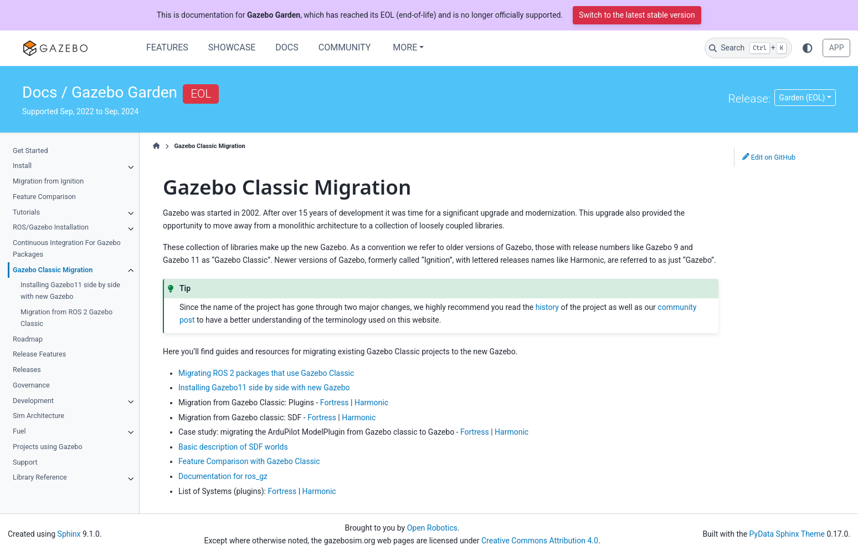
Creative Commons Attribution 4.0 (539, 540)
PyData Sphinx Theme (787, 533)
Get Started (30, 150)
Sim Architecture (38, 415)
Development (33, 400)
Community (344, 47)
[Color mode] (807, 47)
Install (22, 165)
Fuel (19, 431)
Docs (286, 47)
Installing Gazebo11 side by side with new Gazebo (70, 291)
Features (167, 47)
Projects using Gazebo (47, 446)
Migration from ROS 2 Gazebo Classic (66, 318)
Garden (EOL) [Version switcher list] (802, 97)
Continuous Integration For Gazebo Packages (67, 248)
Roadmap (28, 339)
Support (25, 462)
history (547, 307)
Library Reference (40, 477)
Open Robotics (432, 527)
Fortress (334, 402)
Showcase (232, 47)
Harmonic (371, 402)
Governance (31, 385)
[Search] (748, 48)
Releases (27, 369)
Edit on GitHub (768, 157)
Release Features (39, 354)
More (405, 47)
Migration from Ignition (48, 181)
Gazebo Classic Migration (53, 270)
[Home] (156, 146)
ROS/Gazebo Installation (51, 227)
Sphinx (69, 533)
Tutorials (26, 212)
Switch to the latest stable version (637, 15)
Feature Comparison (44, 196)
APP (836, 47)
